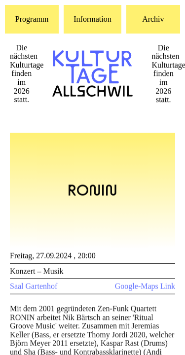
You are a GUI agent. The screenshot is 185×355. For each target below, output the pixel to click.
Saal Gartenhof (33, 287)
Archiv (153, 19)
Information (92, 19)
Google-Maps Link (145, 287)
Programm (32, 19)
